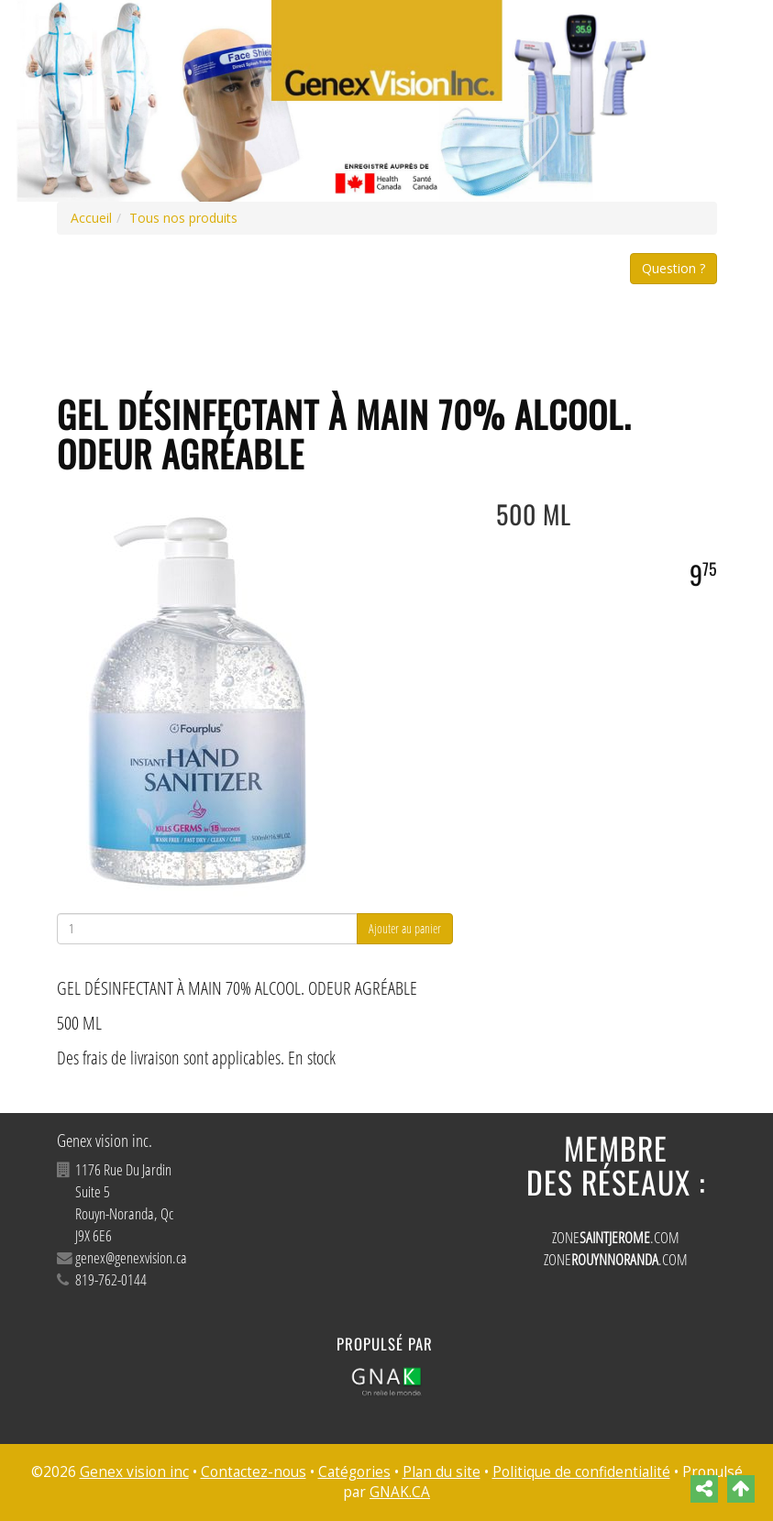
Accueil (91, 217)
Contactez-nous (253, 1472)
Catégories (354, 1472)
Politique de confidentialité (581, 1472)
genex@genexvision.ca (131, 1257)
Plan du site (441, 1472)
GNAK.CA (400, 1492)
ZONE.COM (615, 1237)
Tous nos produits (183, 217)
